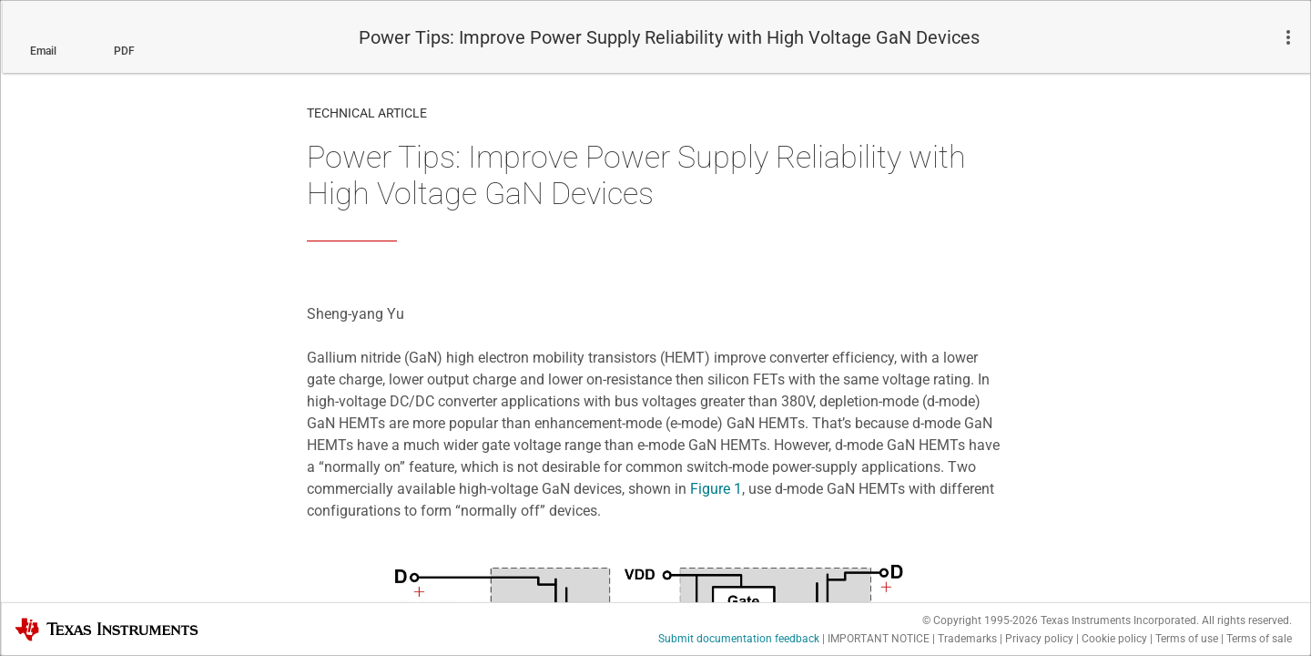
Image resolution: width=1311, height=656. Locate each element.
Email (43, 51)
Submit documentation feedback (738, 638)
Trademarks (967, 638)
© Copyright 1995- (980, 620)
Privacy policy (1039, 638)
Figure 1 (716, 488)
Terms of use (1186, 638)
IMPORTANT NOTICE (879, 638)
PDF (124, 51)
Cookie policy (1114, 638)
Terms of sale (1259, 638)
